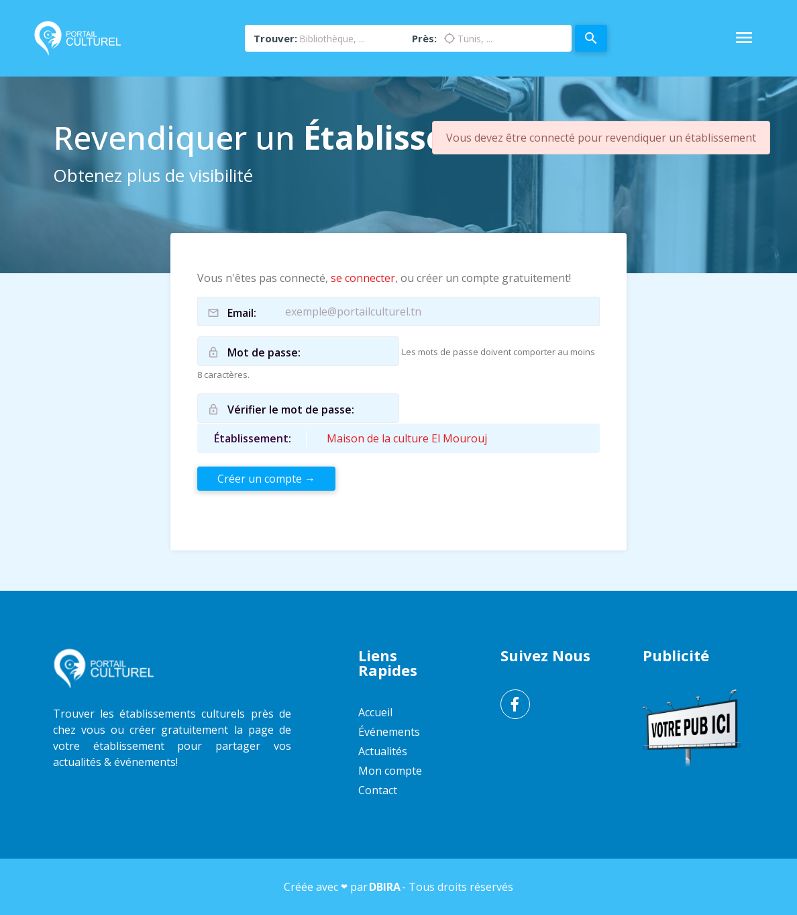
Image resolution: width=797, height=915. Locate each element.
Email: (241, 312)
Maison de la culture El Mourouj (407, 438)
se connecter (363, 278)
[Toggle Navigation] (744, 38)
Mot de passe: (264, 352)
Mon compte (390, 770)
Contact (377, 790)
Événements (389, 731)
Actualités (382, 751)
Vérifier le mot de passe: (290, 409)
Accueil (375, 712)
